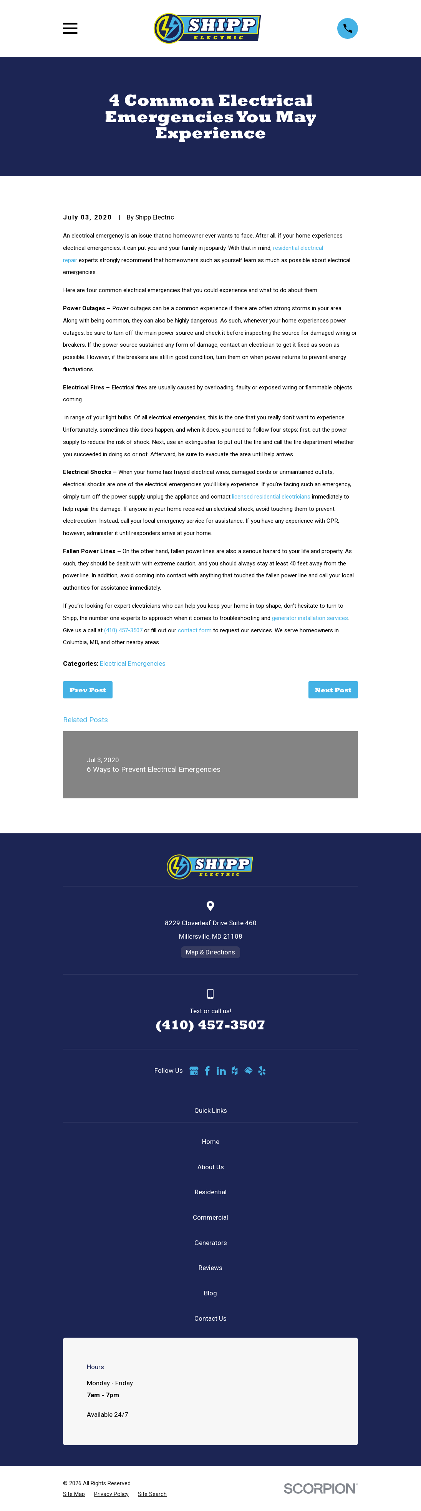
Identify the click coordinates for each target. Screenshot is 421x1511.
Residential (211, 1192)
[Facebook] (207, 1070)
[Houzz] (234, 1070)
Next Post (333, 690)
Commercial (210, 1217)
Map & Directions (210, 952)
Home (210, 1141)
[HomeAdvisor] (248, 1070)
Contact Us (210, 1318)
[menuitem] (74, 1494)
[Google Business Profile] (194, 1070)
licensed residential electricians (271, 496)
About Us (210, 1167)
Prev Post (88, 690)
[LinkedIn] (221, 1070)
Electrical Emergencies (133, 663)
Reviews (210, 1268)
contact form (195, 630)
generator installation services (310, 618)
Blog (210, 1293)
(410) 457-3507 (123, 630)
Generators (210, 1243)
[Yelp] (262, 1070)
